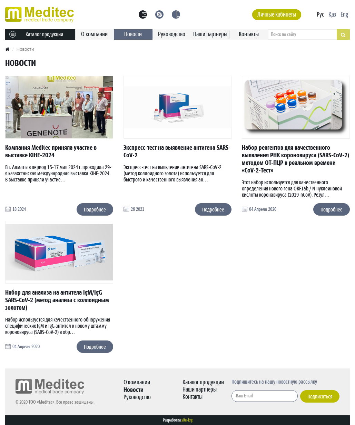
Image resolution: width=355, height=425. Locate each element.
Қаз (332, 14)
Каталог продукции (36, 34)
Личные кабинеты (276, 14)
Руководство (171, 34)
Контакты (249, 34)
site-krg (187, 420)
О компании (94, 34)
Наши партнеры (210, 34)
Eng (344, 14)
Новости (133, 34)
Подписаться (319, 397)
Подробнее (95, 210)
